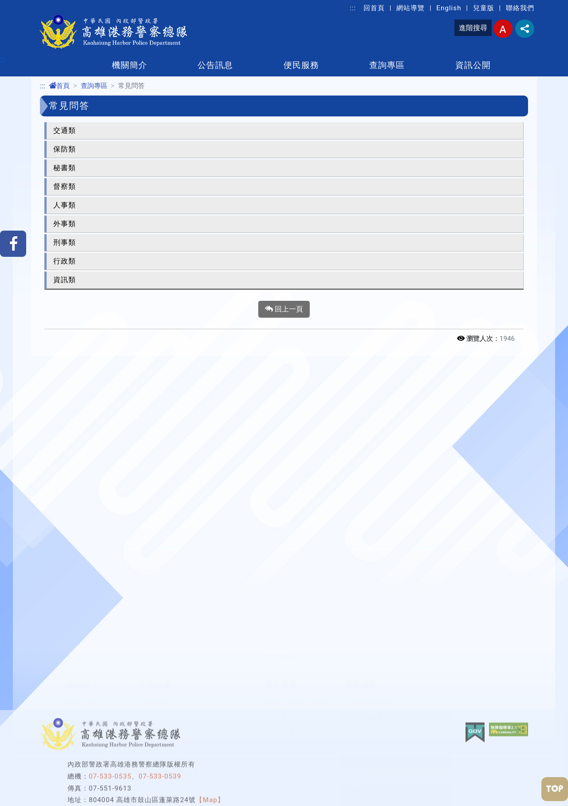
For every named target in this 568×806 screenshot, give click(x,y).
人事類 (64, 205)
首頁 (59, 86)
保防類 (64, 149)
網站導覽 (410, 8)
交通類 (64, 130)
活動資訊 (154, 705)
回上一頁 (284, 309)
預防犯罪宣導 (367, 690)
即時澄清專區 (162, 733)
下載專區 (360, 747)
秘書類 (64, 168)
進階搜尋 (473, 28)
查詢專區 (387, 65)
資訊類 (64, 279)
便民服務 (301, 65)
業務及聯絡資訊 (93, 733)
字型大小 (503, 29)
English (448, 8)
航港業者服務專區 (295, 690)
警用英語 (360, 762)
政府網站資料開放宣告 (177, 747)
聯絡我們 (520, 8)
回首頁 (374, 8)
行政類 (64, 261)
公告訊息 (215, 65)
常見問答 (360, 776)
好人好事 (154, 719)
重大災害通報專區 (295, 733)
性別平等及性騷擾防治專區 (390, 719)
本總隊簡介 (85, 690)
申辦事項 (280, 705)
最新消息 (154, 690)
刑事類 (64, 242)
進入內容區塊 (21, 5)
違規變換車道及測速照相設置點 (192, 776)
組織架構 (82, 719)
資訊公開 (473, 65)
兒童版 (483, 8)
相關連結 (360, 790)
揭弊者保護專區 (371, 705)
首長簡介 (82, 705)
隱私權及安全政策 (169, 762)
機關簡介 (129, 65)
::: (353, 8)
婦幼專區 (360, 733)
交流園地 (280, 719)
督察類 (64, 186)
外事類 (64, 223)
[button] (284, 645)
